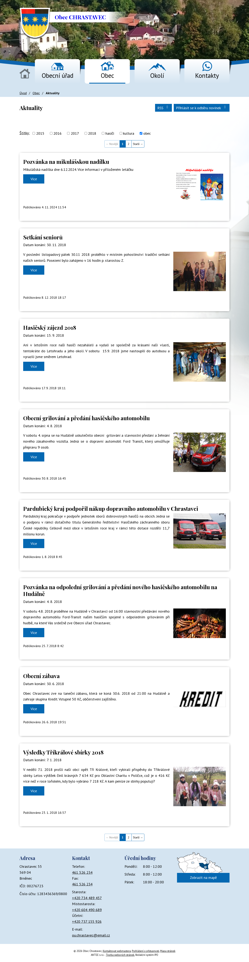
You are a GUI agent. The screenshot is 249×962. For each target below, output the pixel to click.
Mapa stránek (167, 951)
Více (34, 179)
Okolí (157, 75)
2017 (75, 133)
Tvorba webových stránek (120, 954)
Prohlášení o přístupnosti (145, 951)
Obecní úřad (57, 75)
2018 (92, 133)
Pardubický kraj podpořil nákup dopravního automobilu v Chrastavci (110, 508)
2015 (40, 133)
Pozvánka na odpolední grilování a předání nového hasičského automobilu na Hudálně (120, 590)
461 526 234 (82, 872)
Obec (107, 75)
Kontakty (207, 75)
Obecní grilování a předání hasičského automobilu (86, 418)
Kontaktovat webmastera (117, 951)
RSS (163, 107)
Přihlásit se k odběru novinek (201, 107)
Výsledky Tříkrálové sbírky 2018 (63, 752)
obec (147, 133)
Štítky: (24, 133)
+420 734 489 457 (87, 897)
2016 (57, 133)
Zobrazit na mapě (203, 877)
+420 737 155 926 (87, 921)
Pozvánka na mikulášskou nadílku (66, 161)
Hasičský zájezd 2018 (49, 327)
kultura (128, 133)
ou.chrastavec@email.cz (91, 935)
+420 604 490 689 (87, 909)
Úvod (24, 73)
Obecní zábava (41, 676)
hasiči (109, 133)
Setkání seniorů (43, 237)
